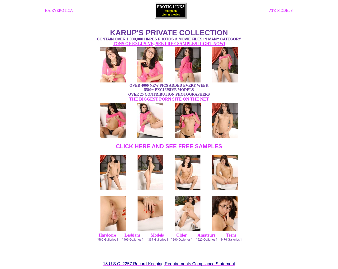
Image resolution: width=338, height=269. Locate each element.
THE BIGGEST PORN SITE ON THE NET (169, 99)
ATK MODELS (281, 10)
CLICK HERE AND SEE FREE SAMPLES (169, 146)
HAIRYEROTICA (59, 10)
